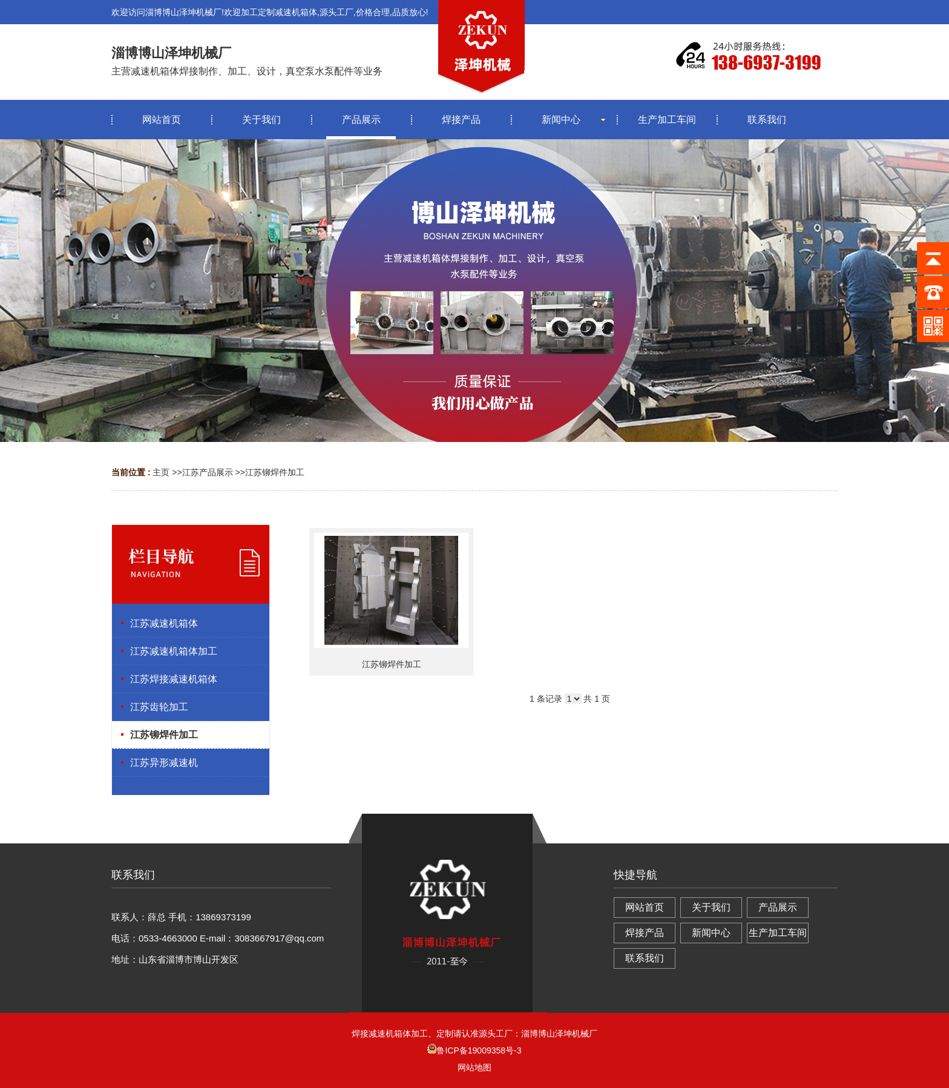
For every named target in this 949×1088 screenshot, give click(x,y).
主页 (161, 472)
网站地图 (474, 1067)
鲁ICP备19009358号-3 (474, 1050)
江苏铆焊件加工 (274, 472)
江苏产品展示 (207, 472)
